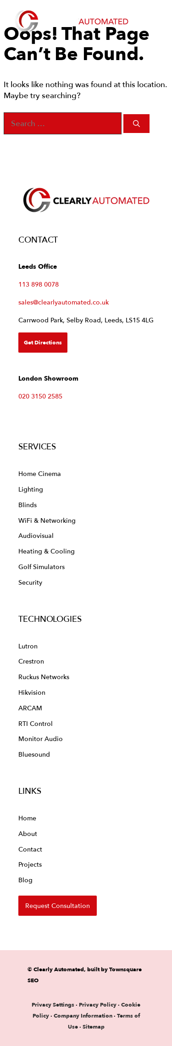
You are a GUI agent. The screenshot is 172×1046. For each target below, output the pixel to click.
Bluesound (34, 754)
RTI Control (35, 723)
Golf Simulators (41, 566)
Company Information (83, 1015)
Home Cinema (39, 473)
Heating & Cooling (46, 551)
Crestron (31, 661)
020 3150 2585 (40, 396)
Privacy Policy (98, 1004)
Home (27, 818)
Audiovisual (36, 535)
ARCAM (30, 708)
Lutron (28, 646)
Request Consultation (57, 905)
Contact (30, 849)
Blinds (27, 504)
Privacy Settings (53, 1004)
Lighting (30, 489)
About (27, 833)
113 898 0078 (38, 284)
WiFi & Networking (47, 520)
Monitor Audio (40, 738)
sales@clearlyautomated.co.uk (63, 302)
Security (30, 582)
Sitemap (94, 1026)
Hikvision (31, 692)
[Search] (136, 123)
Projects (30, 864)
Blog (25, 879)
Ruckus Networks (43, 676)
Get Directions (43, 342)
